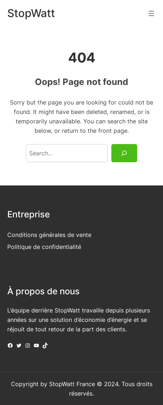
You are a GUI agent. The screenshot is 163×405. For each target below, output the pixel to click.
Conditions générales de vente (49, 234)
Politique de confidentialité (44, 246)
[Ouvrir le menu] (151, 13)
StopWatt (31, 13)
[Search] (124, 153)
